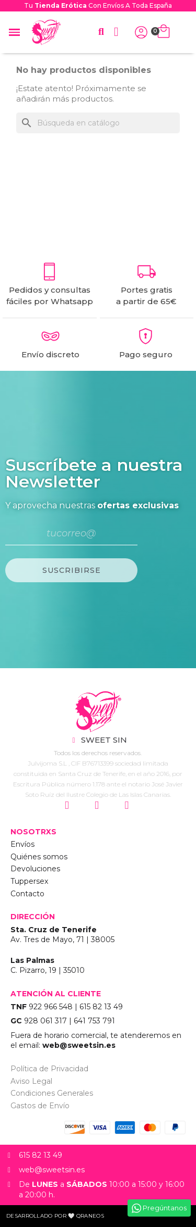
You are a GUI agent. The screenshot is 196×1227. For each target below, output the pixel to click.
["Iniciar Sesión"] (141, 32)
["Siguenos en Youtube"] (128, 805)
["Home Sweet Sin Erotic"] (46, 32)
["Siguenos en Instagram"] (68, 805)
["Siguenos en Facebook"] (98, 805)
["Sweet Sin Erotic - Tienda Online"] (98, 711)
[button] (101, 32)
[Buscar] (98, 122)
